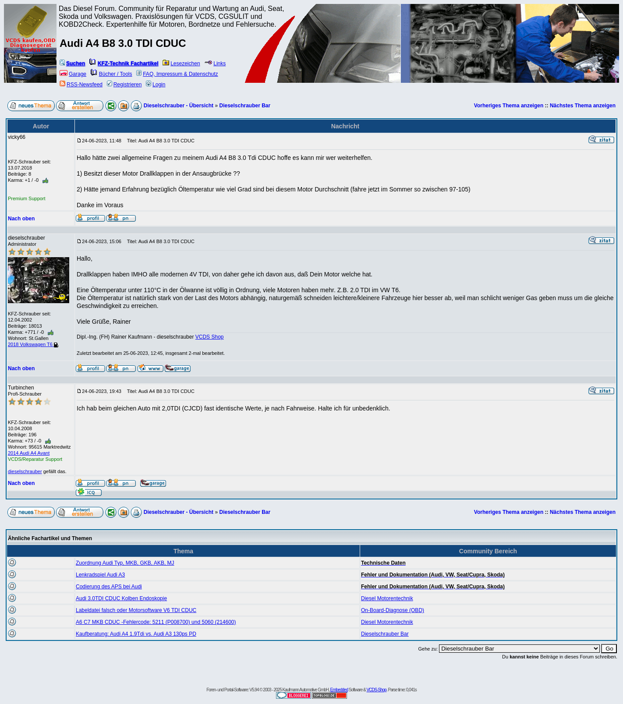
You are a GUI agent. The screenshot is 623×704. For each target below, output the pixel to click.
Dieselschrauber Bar (244, 106)
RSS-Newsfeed (81, 84)
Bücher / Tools (111, 74)
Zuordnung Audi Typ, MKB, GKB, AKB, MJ (125, 563)
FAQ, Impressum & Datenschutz (177, 74)
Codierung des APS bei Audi (109, 587)
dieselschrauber (25, 471)
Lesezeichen (181, 63)
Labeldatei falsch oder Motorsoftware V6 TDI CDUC (136, 610)
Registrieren (124, 84)
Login (155, 84)
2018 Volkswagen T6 (33, 344)
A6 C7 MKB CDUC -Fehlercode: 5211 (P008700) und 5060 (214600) (156, 622)
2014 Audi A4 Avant (29, 453)
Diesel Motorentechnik (387, 598)
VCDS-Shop (376, 689)
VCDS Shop (209, 337)
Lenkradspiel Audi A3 (100, 575)
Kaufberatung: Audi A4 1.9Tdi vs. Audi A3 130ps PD (136, 634)
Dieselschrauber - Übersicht (178, 106)
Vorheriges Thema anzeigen (509, 106)
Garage (73, 74)
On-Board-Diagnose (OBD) (392, 610)
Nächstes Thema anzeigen (583, 106)
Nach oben (21, 219)
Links (215, 63)
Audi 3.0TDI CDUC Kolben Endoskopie (121, 598)
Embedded (339, 689)
